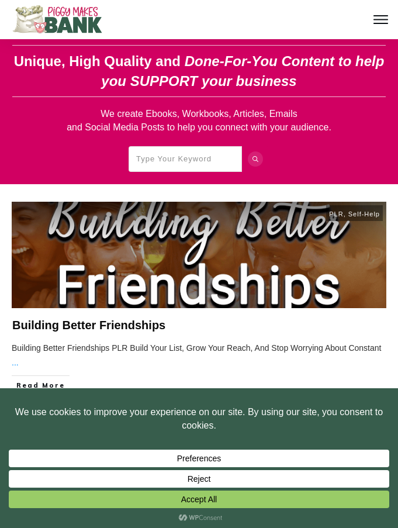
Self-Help (364, 214)
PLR (336, 214)
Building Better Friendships (88, 325)
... (15, 362)
